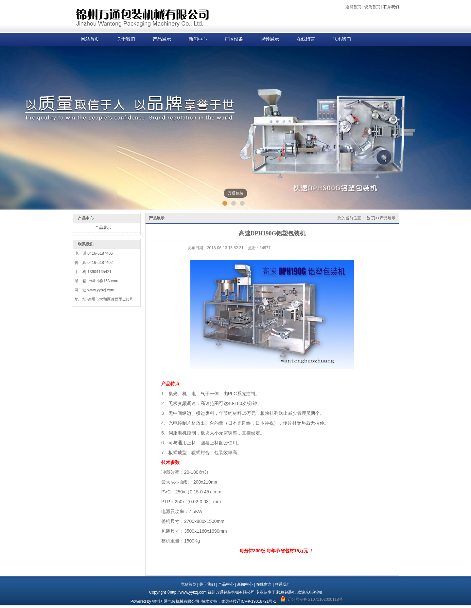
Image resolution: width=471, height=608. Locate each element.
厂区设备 (234, 39)
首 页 (370, 218)
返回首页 (353, 7)
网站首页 (90, 39)
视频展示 (270, 39)
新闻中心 (198, 39)
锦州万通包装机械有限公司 (175, 601)
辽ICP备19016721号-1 (256, 601)
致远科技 (229, 601)
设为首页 (372, 7)
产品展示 (162, 39)
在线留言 (306, 39)
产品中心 (226, 584)
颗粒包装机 (286, 592)
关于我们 (126, 39)
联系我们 (391, 7)
